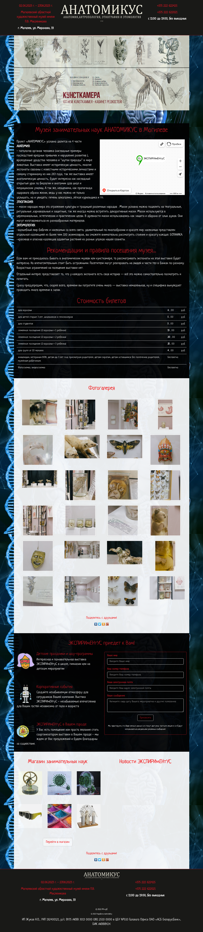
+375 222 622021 (167, 12)
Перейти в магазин (57, 842)
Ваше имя (112, 655)
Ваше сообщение (116, 695)
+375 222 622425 (167, 6)
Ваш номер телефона (118, 669)
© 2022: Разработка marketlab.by (101, 914)
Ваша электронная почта (120, 682)
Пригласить (145, 717)
